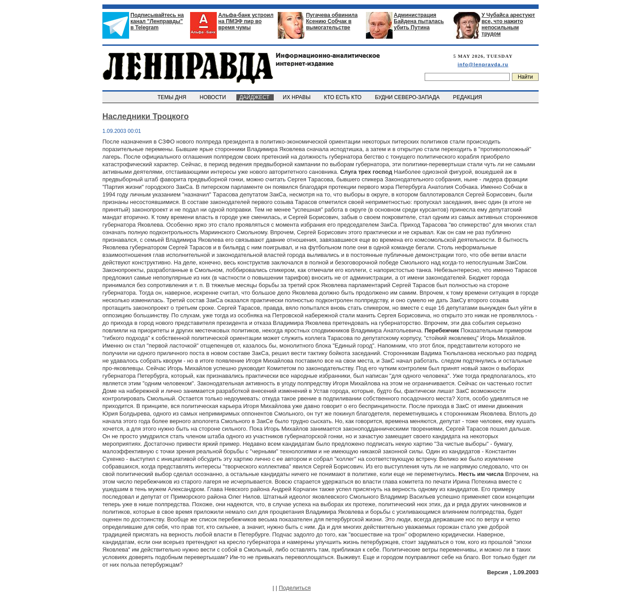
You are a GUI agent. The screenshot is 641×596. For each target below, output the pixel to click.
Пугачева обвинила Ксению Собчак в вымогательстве (331, 21)
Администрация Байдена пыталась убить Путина (419, 21)
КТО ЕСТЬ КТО (343, 97)
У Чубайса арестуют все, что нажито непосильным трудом (508, 24)
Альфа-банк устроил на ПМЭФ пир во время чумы (245, 21)
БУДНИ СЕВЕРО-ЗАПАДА (408, 97)
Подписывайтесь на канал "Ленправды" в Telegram (157, 21)
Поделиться (295, 587)
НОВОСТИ (214, 97)
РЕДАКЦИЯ (468, 97)
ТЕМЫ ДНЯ (172, 97)
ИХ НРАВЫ (297, 97)
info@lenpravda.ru (483, 64)
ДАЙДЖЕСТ (255, 97)
